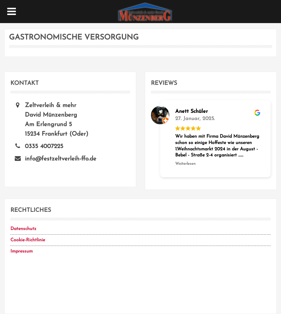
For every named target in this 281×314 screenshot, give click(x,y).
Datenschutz (23, 229)
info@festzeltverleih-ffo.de (60, 159)
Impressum (21, 251)
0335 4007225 (44, 146)
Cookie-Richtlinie (27, 240)
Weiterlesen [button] (185, 164)
